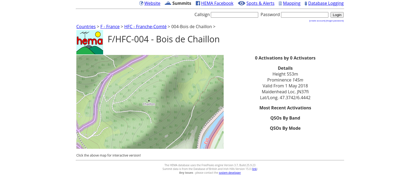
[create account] (317, 20)
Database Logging (326, 3)
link (254, 169)
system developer (230, 173)
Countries (86, 26)
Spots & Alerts (260, 3)
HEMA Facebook (217, 3)
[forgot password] (335, 20)
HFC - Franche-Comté (145, 26)
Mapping (291, 3)
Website (152, 3)
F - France (110, 26)
